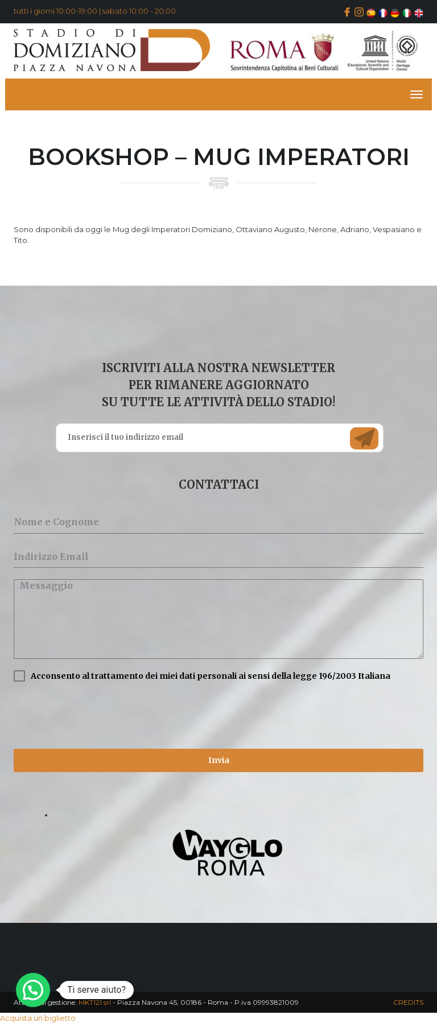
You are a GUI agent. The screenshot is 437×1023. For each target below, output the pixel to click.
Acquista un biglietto (38, 1017)
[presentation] (100, 715)
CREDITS (408, 1002)
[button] (33, 990)
